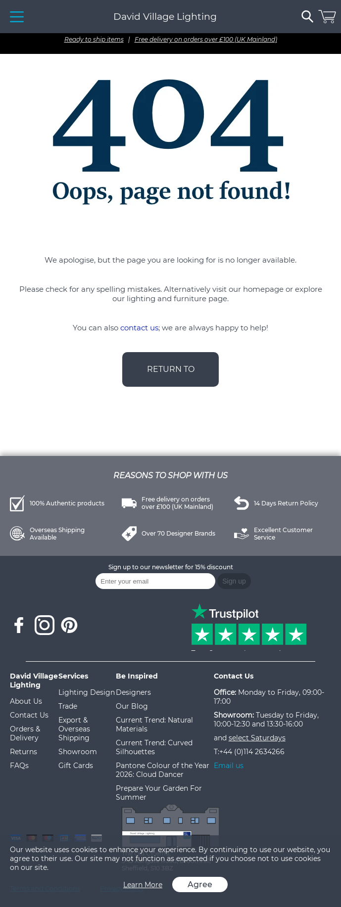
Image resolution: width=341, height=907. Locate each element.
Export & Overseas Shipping (74, 729)
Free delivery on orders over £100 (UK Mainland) (206, 39)
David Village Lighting (165, 16)
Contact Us (29, 715)
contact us (139, 327)
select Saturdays (257, 737)
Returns (23, 751)
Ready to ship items (94, 39)
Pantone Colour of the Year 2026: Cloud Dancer (162, 770)
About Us (26, 701)
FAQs (19, 765)
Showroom (77, 751)
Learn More (142, 884)
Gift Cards (75, 765)
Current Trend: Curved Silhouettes (154, 747)
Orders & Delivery (25, 733)
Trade (67, 706)
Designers (133, 692)
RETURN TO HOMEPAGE (171, 375)
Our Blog (132, 706)
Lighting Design (86, 692)
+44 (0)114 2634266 (252, 751)
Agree (200, 884)
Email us (229, 765)
